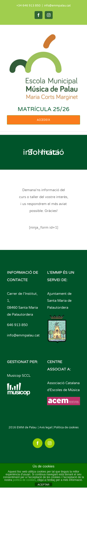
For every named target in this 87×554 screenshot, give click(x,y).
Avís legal (45, 427)
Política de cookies (66, 427)
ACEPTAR (43, 484)
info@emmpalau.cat (57, 5)
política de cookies (24, 480)
